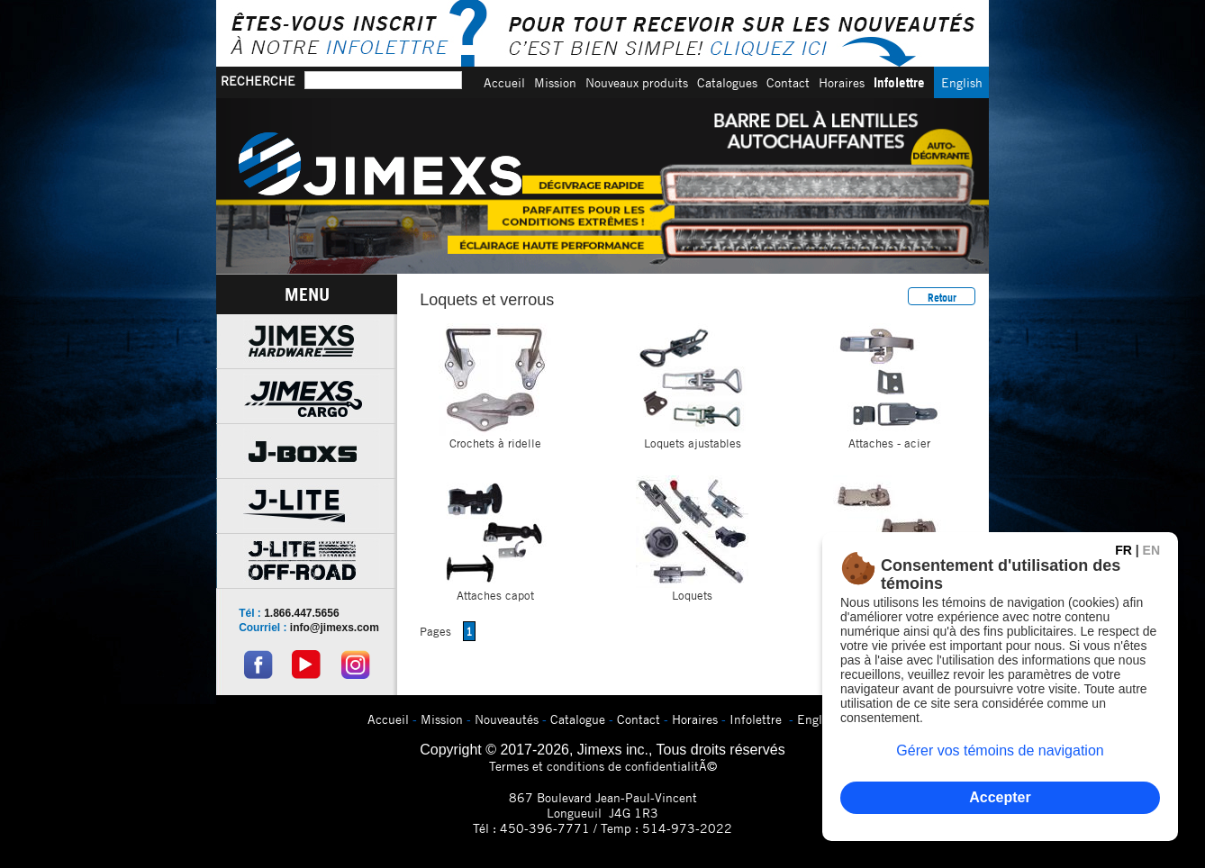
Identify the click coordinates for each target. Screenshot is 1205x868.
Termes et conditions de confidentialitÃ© (603, 765)
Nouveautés (507, 719)
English (962, 82)
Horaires (842, 82)
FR (1123, 550)
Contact (788, 82)
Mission (555, 82)
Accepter (999, 797)
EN (1151, 550)
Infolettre (899, 82)
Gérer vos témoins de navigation (999, 750)
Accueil (504, 82)
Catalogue (577, 719)
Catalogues (727, 82)
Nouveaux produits (636, 82)
